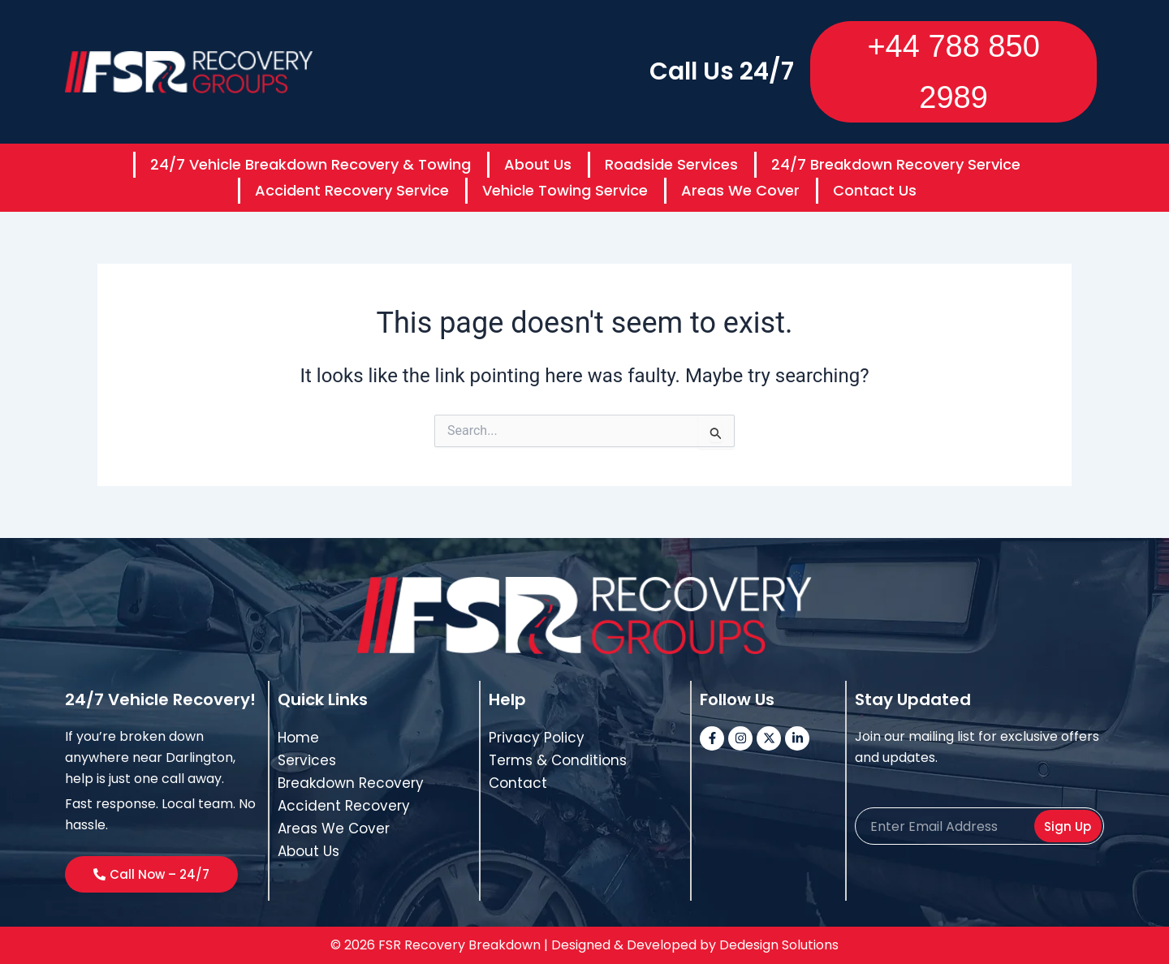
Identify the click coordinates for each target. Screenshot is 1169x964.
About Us (538, 164)
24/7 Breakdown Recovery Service (895, 164)
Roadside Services (671, 164)
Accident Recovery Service (352, 190)
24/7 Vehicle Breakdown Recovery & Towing (310, 164)
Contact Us (875, 190)
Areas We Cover (740, 190)
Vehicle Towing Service (565, 190)
